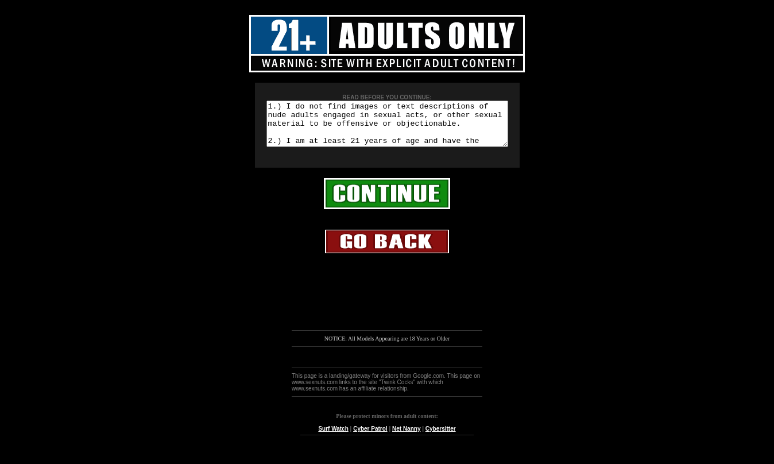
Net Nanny (406, 437)
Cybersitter (440, 437)
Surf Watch (333, 437)
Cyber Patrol (370, 437)
